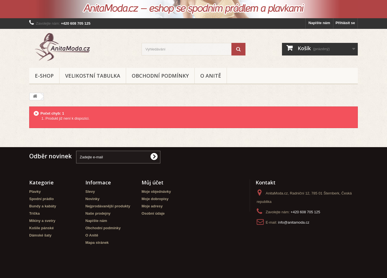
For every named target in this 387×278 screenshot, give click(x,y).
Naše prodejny (98, 213)
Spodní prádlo (41, 199)
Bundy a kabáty (42, 206)
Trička (34, 213)
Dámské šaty (40, 235)
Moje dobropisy (155, 199)
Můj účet (152, 182)
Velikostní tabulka (92, 75)
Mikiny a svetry (42, 221)
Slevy (90, 191)
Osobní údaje (153, 213)
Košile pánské (41, 228)
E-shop (44, 75)
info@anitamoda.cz (293, 222)
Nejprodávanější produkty (107, 206)
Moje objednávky (156, 191)
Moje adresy (152, 206)
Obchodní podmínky (160, 75)
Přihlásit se (345, 23)
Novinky (92, 199)
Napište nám (319, 23)
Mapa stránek (97, 242)
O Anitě (210, 75)
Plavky (35, 191)
